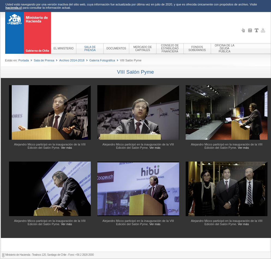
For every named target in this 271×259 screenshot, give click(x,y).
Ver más (66, 147)
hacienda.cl (13, 7)
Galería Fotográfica (102, 60)
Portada (23, 60)
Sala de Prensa (44, 60)
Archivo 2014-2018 (71, 60)
